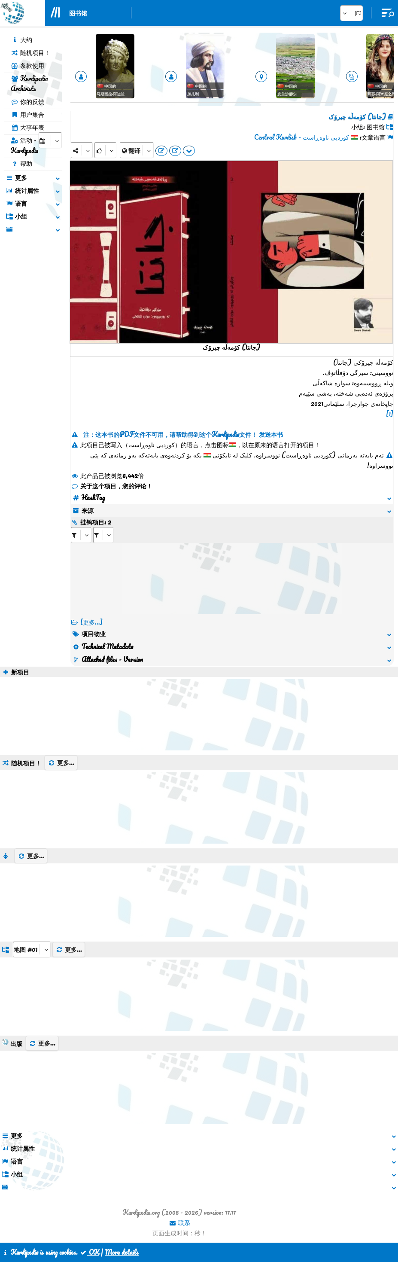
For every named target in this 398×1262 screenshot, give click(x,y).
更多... (61, 762)
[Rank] (105, 150)
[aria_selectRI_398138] (81, 535)
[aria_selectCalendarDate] (50, 140)
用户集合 (27, 114)
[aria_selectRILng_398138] (103, 535)
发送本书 (271, 434)
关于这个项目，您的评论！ (111, 486)
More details (122, 1252)
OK (89, 1252)
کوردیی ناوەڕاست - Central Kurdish (301, 137)
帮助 (21, 163)
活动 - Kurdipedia (24, 145)
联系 (179, 1222)
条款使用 (27, 65)
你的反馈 (27, 101)
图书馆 (78, 13)
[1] (389, 413)
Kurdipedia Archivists (29, 83)
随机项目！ (30, 52)
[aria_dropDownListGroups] (31, 949)
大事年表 (27, 127)
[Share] (81, 150)
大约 (21, 39)
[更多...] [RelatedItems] (91, 622)
